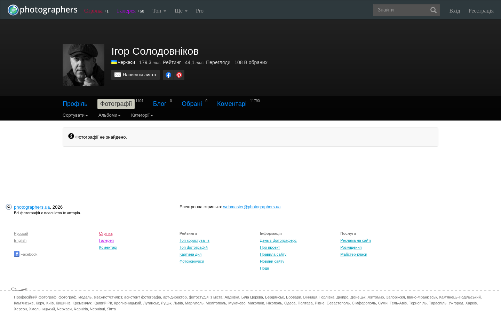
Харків (471, 303)
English (20, 240)
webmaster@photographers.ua (252, 206)
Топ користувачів (194, 240)
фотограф (67, 297)
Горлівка (326, 297)
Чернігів (81, 309)
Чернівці (97, 309)
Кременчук (82, 303)
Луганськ (151, 303)
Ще (181, 11)
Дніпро (342, 297)
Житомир (375, 297)
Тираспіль (437, 303)
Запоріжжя (395, 297)
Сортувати (75, 115)
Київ (50, 303)
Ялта (111, 309)
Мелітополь (216, 303)
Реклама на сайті (355, 240)
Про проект (270, 247)
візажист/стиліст (108, 297)
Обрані (192, 103)
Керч (40, 303)
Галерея (130, 11)
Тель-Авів (398, 303)
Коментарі (232, 103)
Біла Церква (252, 297)
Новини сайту (272, 261)
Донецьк (357, 297)
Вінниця (310, 297)
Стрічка (96, 11)
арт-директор (175, 297)
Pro (200, 11)
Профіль (75, 103)
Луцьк (166, 303)
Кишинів (63, 303)
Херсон (20, 309)
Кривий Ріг (103, 303)
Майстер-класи (353, 254)
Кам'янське (24, 303)
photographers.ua (32, 207)
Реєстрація (481, 11)
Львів (178, 303)
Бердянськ (274, 297)
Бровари (293, 297)
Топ (159, 11)
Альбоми (109, 115)
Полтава (305, 303)
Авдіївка (232, 297)
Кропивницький (127, 303)
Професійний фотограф (35, 297)
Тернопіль (418, 303)
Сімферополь (364, 303)
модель (85, 297)
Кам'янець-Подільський (459, 297)
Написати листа (139, 74)
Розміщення (350, 247)
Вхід (455, 11)
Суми (383, 303)
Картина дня (190, 254)
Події (264, 268)
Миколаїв (256, 303)
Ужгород (455, 303)
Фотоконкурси (192, 261)
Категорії (142, 115)
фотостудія (199, 297)
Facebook (25, 254)
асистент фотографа (142, 297)
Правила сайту (273, 254)
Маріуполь (194, 303)
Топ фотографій (194, 247)
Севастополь (338, 303)
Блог (160, 103)
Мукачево (236, 303)
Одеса (289, 303)
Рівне (320, 303)
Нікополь (274, 303)
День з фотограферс (278, 240)
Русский (21, 233)
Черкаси (126, 62)
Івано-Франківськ (422, 297)
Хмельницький (42, 309)
